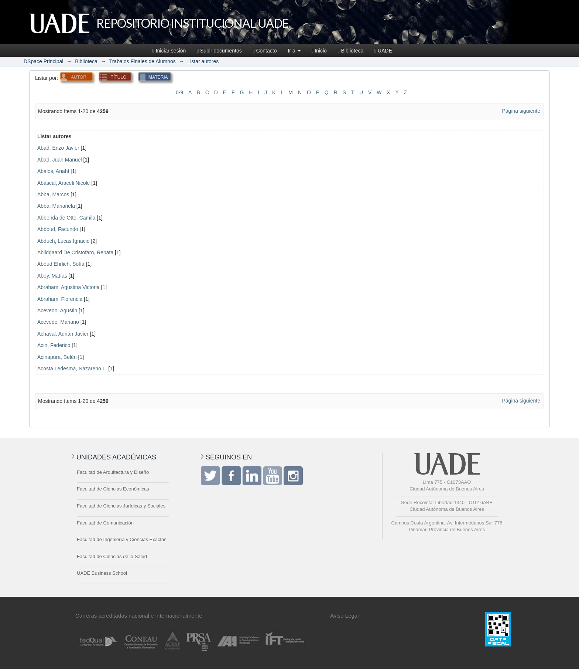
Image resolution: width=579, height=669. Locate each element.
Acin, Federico (53, 345)
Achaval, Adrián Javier (63, 334)
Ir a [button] (294, 51)
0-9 (179, 92)
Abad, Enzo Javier (58, 148)
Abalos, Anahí (53, 171)
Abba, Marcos (53, 194)
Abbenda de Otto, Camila (66, 218)
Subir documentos (219, 51)
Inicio (319, 51)
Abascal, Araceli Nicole (63, 183)
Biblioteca (350, 51)
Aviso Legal (344, 615)
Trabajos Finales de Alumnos (142, 61)
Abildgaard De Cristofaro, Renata (75, 252)
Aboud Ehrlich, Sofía (61, 264)
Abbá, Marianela (56, 206)
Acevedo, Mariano (58, 322)
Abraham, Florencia (59, 299)
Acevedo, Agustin (57, 310)
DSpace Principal (43, 61)
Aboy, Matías (52, 276)
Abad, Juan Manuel (59, 160)
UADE (383, 51)
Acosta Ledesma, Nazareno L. (72, 368)
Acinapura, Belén (57, 357)
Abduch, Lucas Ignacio (63, 241)
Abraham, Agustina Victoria (68, 287)
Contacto (265, 51)
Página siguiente (521, 111)
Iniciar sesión (169, 51)
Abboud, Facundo (57, 229)
